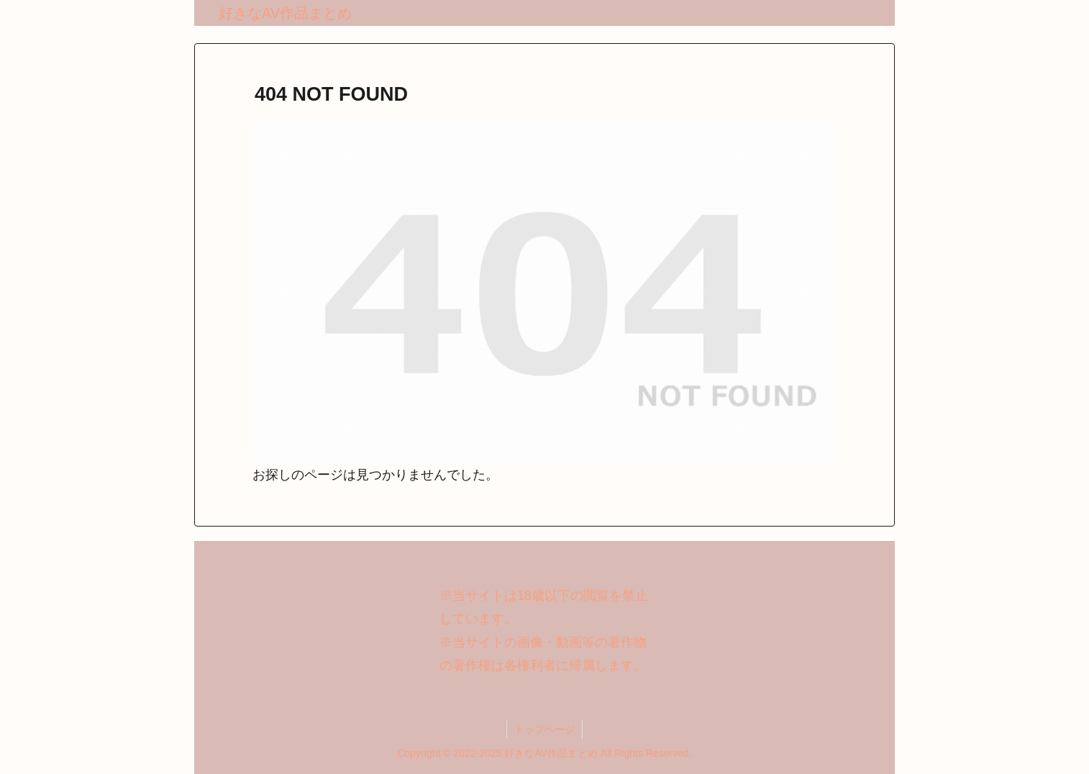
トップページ (544, 729)
